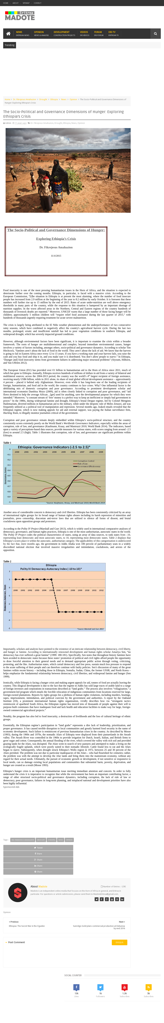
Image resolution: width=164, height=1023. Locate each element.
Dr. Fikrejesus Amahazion (24, 98)
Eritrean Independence (125, 265)
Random (153, 233)
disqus (96, 963)
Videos (84, 32)
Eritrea (144, 255)
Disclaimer (156, 1018)
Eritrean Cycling (122, 260)
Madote (27, 1018)
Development (64, 32)
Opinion (41, 32)
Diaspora (36, 1002)
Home (5, 3)
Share (34, 889)
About (15, 3)
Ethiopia (54, 98)
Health (152, 265)
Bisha (127, 255)
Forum (98, 32)
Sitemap (26, 3)
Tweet (13, 889)
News (22, 32)
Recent (121, 233)
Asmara (118, 255)
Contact (37, 3)
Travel (50, 1002)
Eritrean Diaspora (140, 260)
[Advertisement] (82, 72)
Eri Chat (105, 1002)
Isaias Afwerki (121, 271)
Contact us (152, 1002)
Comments (137, 233)
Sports (142, 271)
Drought (43, 98)
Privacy (147, 1018)
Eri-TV (113, 32)
